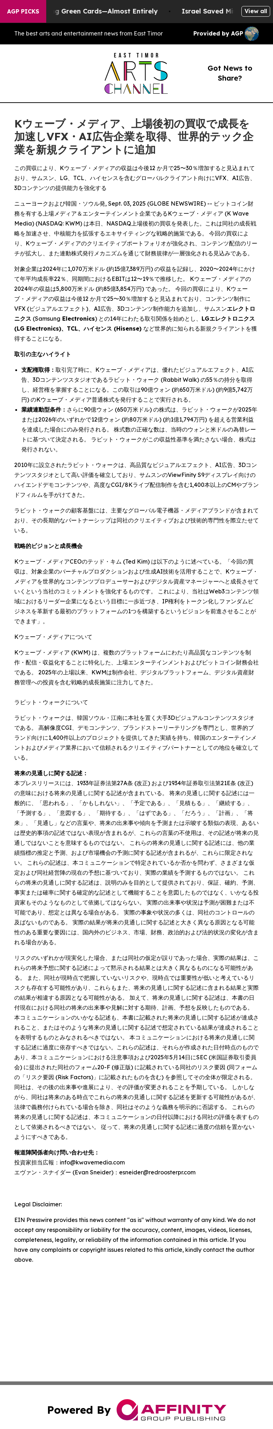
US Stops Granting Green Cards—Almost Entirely (86, 11)
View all (256, 11)
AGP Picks (23, 11)
